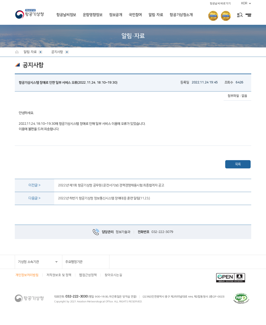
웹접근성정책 (88, 275)
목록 (238, 164)
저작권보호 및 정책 (59, 275)
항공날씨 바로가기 (220, 3)
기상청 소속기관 (28, 262)
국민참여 (135, 15)
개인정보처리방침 (26, 275)
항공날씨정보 (66, 15)
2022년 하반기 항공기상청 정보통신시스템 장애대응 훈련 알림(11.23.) (104, 198)
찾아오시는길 (113, 275)
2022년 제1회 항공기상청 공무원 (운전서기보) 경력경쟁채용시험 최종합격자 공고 (111, 185)
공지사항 (57, 52)
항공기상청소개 (181, 15)
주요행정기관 (74, 262)
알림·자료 (156, 15)
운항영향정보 (92, 15)
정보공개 (115, 15)
